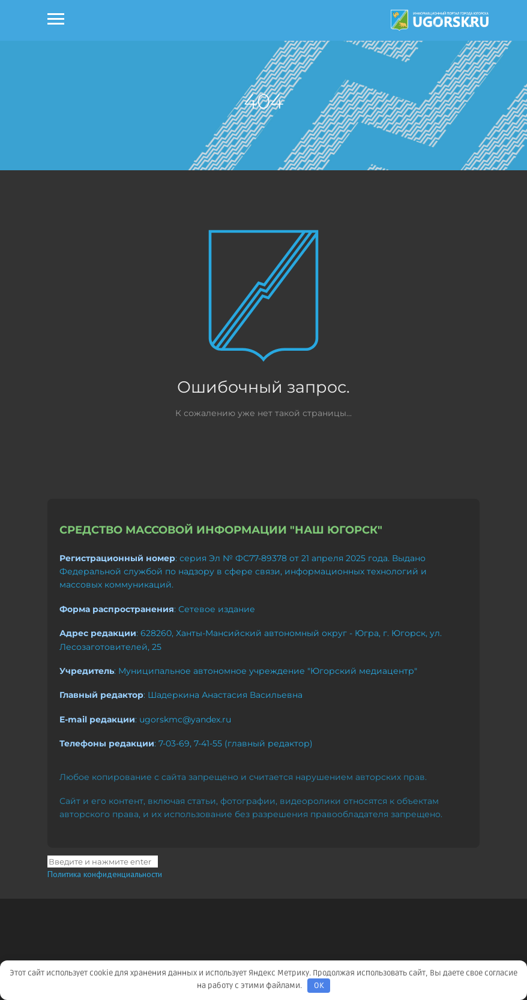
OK (319, 985)
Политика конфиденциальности (104, 874)
